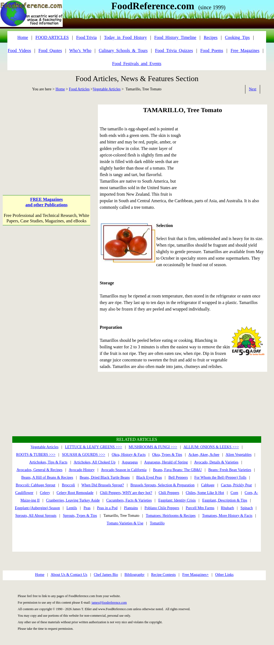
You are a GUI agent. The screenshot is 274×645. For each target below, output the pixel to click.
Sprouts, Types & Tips (80, 516)
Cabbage (207, 485)
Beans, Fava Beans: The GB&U (177, 470)
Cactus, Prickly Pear (236, 485)
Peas (87, 508)
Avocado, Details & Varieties (216, 462)
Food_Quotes (50, 50)
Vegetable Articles (107, 89)
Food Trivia (86, 37)
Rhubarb (227, 508)
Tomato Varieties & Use (125, 523)
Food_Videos (19, 50)
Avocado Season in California (123, 470)
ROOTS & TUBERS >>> (35, 455)
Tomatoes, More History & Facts (227, 516)
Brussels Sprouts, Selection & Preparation (162, 485)
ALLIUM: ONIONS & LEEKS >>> (211, 447)
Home (60, 89)
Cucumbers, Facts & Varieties (129, 500)
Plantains (131, 508)
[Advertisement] (46, 139)
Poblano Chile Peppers (161, 508)
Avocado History (82, 470)
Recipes (211, 37)
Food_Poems (211, 50)
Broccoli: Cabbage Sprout (35, 485)
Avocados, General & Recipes (39, 470)
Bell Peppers (178, 477)
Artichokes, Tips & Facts (48, 462)
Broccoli (68, 485)
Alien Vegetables (239, 455)
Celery (45, 493)
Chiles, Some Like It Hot (205, 493)
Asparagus (130, 462)
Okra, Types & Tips (167, 455)
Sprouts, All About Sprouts (35, 516)
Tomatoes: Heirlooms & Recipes (171, 516)
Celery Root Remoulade (74, 493)
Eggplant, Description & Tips (224, 500)
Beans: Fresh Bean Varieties (229, 470)
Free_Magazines (245, 50)
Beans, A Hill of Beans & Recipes (47, 477)
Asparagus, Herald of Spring (166, 462)
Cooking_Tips (237, 37)
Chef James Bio (106, 575)
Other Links (224, 575)
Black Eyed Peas (149, 477)
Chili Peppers (169, 493)
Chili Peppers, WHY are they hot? (126, 493)
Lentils (72, 508)
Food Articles (79, 89)
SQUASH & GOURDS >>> (83, 455)
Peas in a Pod (107, 508)
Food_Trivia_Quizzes (174, 50)
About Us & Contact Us (69, 575)
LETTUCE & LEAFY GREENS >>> (93, 447)
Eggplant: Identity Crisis (177, 500)
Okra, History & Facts (129, 455)
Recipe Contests (163, 575)
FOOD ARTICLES (52, 37)
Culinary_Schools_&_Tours (123, 50)
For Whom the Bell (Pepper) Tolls (220, 477)
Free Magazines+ (195, 575)
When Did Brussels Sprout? (103, 485)
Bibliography (134, 575)
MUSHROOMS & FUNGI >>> (153, 447)
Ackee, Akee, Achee (203, 455)
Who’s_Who (80, 50)
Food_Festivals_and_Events (136, 63)
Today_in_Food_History (125, 37)
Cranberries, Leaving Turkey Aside (73, 500)
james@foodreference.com (109, 602)
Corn (234, 493)
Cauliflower (24, 493)
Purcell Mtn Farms (200, 508)
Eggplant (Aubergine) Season (37, 508)
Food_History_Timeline (175, 37)
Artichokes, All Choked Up (94, 462)
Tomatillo (157, 523)
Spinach (246, 508)
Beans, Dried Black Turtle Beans (105, 477)
